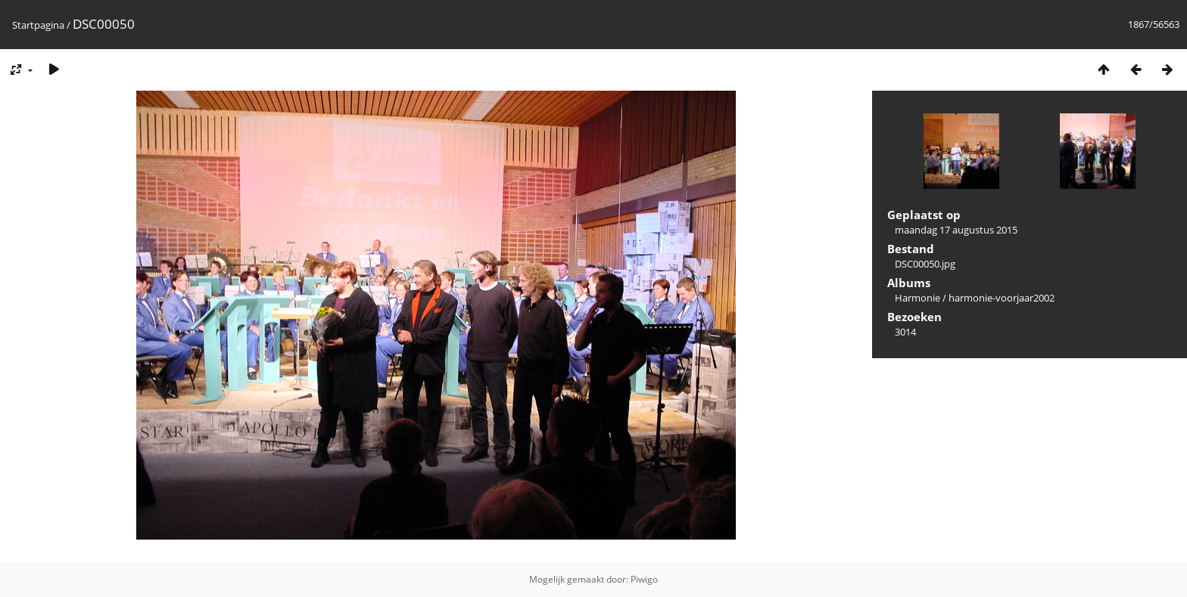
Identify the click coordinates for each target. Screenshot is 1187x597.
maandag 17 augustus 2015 (956, 230)
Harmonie (917, 298)
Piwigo (644, 579)
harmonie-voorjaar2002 (1002, 298)
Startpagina (38, 25)
